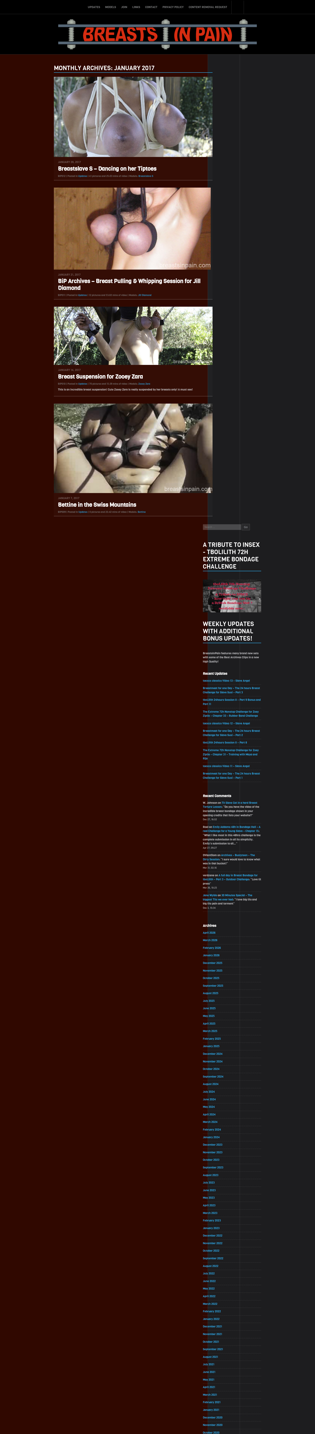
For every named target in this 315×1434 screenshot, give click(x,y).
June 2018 (220, 1197)
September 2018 (224, 1174)
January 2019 (222, 1144)
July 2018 (220, 1190)
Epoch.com (253, 1387)
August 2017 (221, 1274)
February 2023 (223, 768)
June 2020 (220, 1014)
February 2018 (223, 1228)
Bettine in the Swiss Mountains (86, 505)
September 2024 (224, 623)
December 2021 (223, 876)
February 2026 (223, 493)
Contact (151, 6)
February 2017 (223, 1320)
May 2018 (220, 1205)
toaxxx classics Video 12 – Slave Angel (238, 266)
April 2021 (220, 937)
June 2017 (220, 1289)
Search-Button (237, 6)
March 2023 (221, 761)
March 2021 (221, 945)
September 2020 (224, 991)
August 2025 (222, 539)
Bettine (131, 512)
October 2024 (222, 615)
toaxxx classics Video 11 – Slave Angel (237, 309)
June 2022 (220, 830)
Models (110, 6)
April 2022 (220, 845)
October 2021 (222, 891)
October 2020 (222, 983)
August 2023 (222, 723)
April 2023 (220, 753)
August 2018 (221, 1182)
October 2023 (222, 707)
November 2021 (223, 883)
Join (124, 6)
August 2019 (221, 1090)
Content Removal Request (208, 6)
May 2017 (219, 1297)
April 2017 (220, 1304)
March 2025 (221, 577)
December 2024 (224, 600)
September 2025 (224, 531)
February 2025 (223, 585)
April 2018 (220, 1213)
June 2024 (220, 646)
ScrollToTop (157, 1407)
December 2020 (224, 968)
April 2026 (220, 478)
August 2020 (222, 998)
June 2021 (220, 922)
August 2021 (221, 906)
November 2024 (224, 608)
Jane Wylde (221, 440)
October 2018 (222, 1167)
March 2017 (221, 1312)
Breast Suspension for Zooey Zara (89, 377)
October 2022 (222, 799)
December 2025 (224, 508)
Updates (94, 6)
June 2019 (220, 1105)
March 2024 (221, 669)
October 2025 (222, 523)
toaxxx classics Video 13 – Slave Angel (238, 222)
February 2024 (223, 677)
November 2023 (224, 700)
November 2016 (223, 1343)
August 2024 (222, 631)
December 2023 (224, 692)
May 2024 (220, 654)
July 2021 (219, 914)
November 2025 (224, 516)
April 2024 (220, 661)
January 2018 (222, 1236)
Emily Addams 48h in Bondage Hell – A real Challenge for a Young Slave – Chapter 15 (242, 375)
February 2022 (223, 860)
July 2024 (220, 638)
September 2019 (224, 1082)
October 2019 (222, 1075)
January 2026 (222, 501)
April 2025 (220, 569)
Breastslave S (135, 176)
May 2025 (220, 562)
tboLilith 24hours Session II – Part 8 (236, 285)
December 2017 (223, 1243)
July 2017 (220, 1281)
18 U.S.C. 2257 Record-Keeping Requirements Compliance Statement (173, 1427)
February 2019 (223, 1136)
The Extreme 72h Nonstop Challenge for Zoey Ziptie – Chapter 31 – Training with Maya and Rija (242, 297)
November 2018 (223, 1159)
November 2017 (223, 1251)
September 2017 (224, 1266)
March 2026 (221, 485)
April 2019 (220, 1121)
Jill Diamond (134, 295)
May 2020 (220, 1021)
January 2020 (222, 1052)
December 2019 (223, 1059)
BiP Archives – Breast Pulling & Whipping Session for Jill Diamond (118, 285)
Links (136, 6)
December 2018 (223, 1151)
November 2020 (224, 975)
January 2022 (222, 868)
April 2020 (220, 1029)
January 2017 (222, 1327)
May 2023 (220, 746)
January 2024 (222, 684)
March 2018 (221, 1220)
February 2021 (223, 952)
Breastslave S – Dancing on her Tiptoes (96, 168)
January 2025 (222, 592)
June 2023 (220, 738)
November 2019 (223, 1067)
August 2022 (222, 814)
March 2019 (221, 1128)
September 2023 (224, 715)
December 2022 (224, 784)
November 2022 (224, 791)
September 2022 (224, 807)
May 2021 (219, 929)
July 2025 (220, 546)
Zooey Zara (133, 384)
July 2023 (220, 730)
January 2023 (222, 776)
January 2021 (222, 960)
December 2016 (223, 1335)
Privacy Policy (173, 6)
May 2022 (220, 837)
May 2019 (219, 1113)
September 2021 (224, 899)
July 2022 (220, 822)
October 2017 (222, 1259)
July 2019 (219, 1098)
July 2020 (220, 1006)
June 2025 (220, 554)
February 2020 (223, 1044)
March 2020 (221, 1036)
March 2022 (221, 853)
